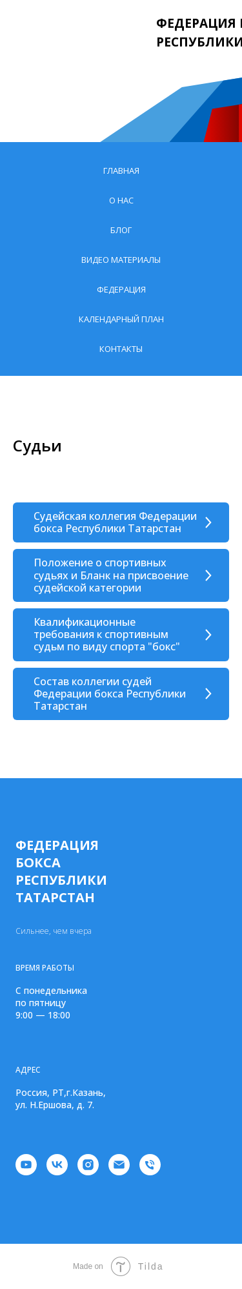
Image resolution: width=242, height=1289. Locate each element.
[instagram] (88, 1164)
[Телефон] (150, 1164)
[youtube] (26, 1164)
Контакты (121, 349)
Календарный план (121, 319)
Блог (121, 230)
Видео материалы (121, 259)
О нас (121, 200)
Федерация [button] (121, 289)
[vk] (57, 1164)
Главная (121, 170)
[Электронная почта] (119, 1164)
